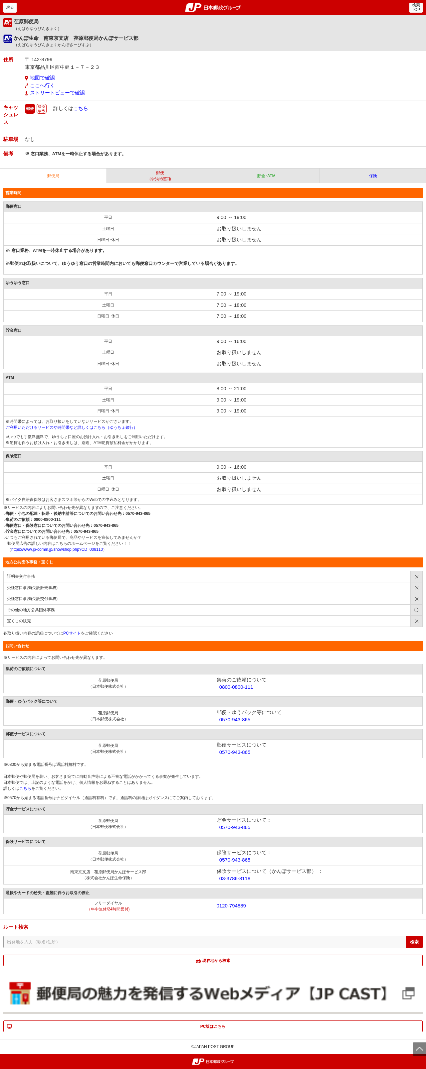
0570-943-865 (234, 719)
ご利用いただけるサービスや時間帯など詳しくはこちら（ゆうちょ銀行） (71, 427)
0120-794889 (231, 905)
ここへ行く (42, 85)
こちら (80, 108)
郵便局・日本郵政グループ (213, 7)
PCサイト (72, 633)
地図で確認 (42, 77)
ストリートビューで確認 (57, 92)
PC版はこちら (213, 1026)
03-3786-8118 (234, 878)
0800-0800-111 (236, 687)
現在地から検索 (216, 960)
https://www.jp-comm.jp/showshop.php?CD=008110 (57, 549)
